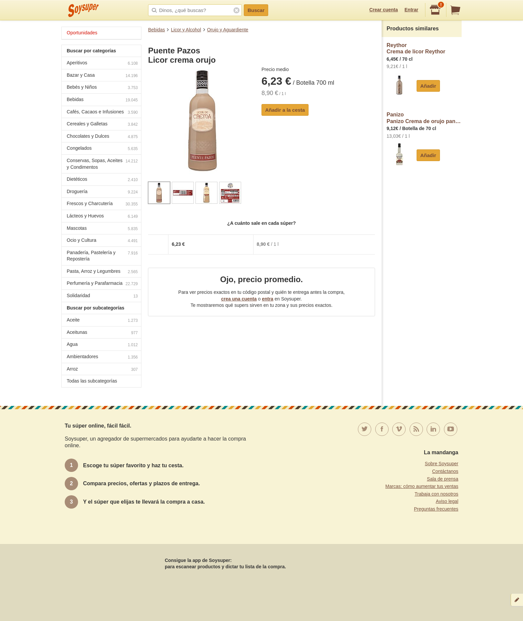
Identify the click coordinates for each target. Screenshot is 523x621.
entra (267, 298)
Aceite (102, 320)
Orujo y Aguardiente (227, 29)
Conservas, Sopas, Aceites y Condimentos (102, 164)
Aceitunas (102, 333)
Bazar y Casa (102, 75)
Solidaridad (102, 296)
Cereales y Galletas (102, 124)
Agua (102, 345)
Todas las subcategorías (92, 381)
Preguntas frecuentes (436, 509)
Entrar (411, 9)
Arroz (102, 369)
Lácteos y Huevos (102, 216)
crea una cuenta (239, 298)
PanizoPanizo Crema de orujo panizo (424, 118)
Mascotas (102, 228)
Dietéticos (102, 179)
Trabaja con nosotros (436, 494)
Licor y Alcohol (186, 29)
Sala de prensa (442, 479)
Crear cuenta (383, 9)
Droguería (102, 192)
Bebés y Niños (102, 87)
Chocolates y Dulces (102, 136)
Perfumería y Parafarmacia (102, 283)
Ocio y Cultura (102, 240)
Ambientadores (102, 357)
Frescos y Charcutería (102, 204)
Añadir (428, 86)
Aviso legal (447, 501)
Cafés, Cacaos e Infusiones (102, 112)
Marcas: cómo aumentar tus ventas (421, 486)
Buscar (256, 10)
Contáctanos (445, 471)
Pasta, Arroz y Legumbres (102, 271)
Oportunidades (82, 32)
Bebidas (156, 29)
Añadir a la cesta (285, 110)
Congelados (102, 148)
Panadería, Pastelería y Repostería (102, 256)
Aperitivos (102, 63)
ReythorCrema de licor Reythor (416, 48)
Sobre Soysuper (441, 463)
